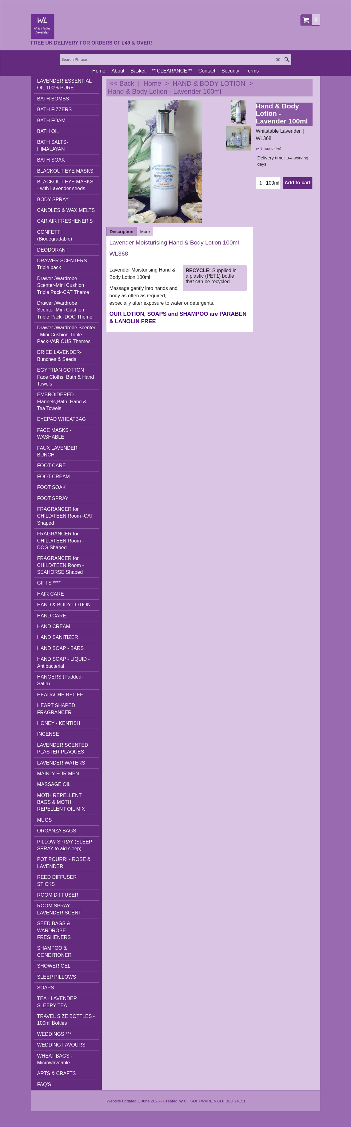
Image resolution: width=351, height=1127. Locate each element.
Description (122, 231)
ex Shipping (265, 148)
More (145, 231)
